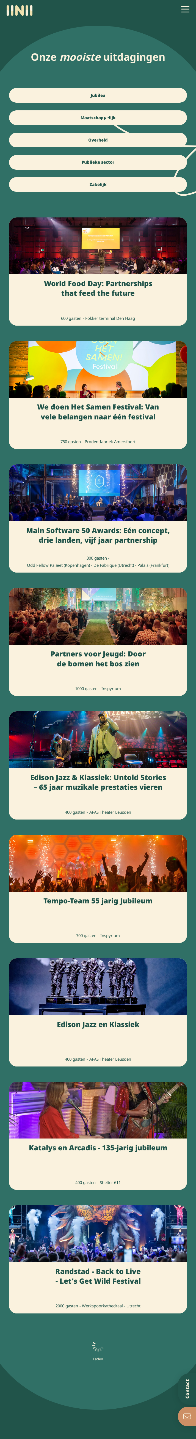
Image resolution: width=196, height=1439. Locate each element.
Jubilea (98, 95)
